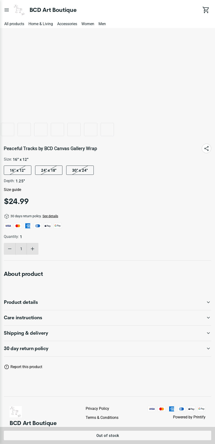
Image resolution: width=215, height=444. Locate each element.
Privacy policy (97, 408)
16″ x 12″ (17, 170)
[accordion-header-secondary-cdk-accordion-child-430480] (107, 348)
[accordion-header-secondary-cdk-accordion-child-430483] (107, 333)
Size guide (12, 189)
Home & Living (40, 24)
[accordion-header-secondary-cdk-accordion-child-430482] (107, 317)
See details (50, 216)
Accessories (67, 24)
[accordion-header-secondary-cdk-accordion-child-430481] (107, 302)
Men (102, 24)
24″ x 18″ (48, 170)
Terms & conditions (102, 417)
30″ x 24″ (80, 170)
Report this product (26, 367)
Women (87, 24)
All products (14, 24)
